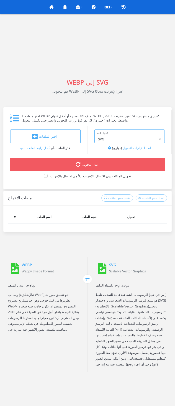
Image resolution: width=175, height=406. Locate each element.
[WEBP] (15, 268)
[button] (51, 7)
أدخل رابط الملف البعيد (35, 148)
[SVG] (102, 268)
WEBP (27, 264)
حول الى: (102, 132)
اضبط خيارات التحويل (129, 148)
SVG (112, 264)
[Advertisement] (87, 46)
